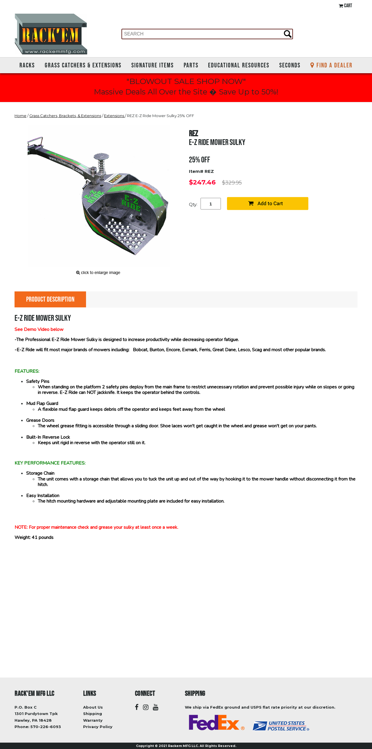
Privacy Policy (97, 726)
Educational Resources (238, 65)
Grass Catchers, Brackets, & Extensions (65, 115)
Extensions (114, 115)
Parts (191, 65)
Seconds (290, 65)
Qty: (193, 204)
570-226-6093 (46, 726)
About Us (93, 707)
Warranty (93, 720)
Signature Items (152, 65)
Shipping (92, 713)
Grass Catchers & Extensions (83, 65)
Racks (27, 65)
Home (20, 115)
